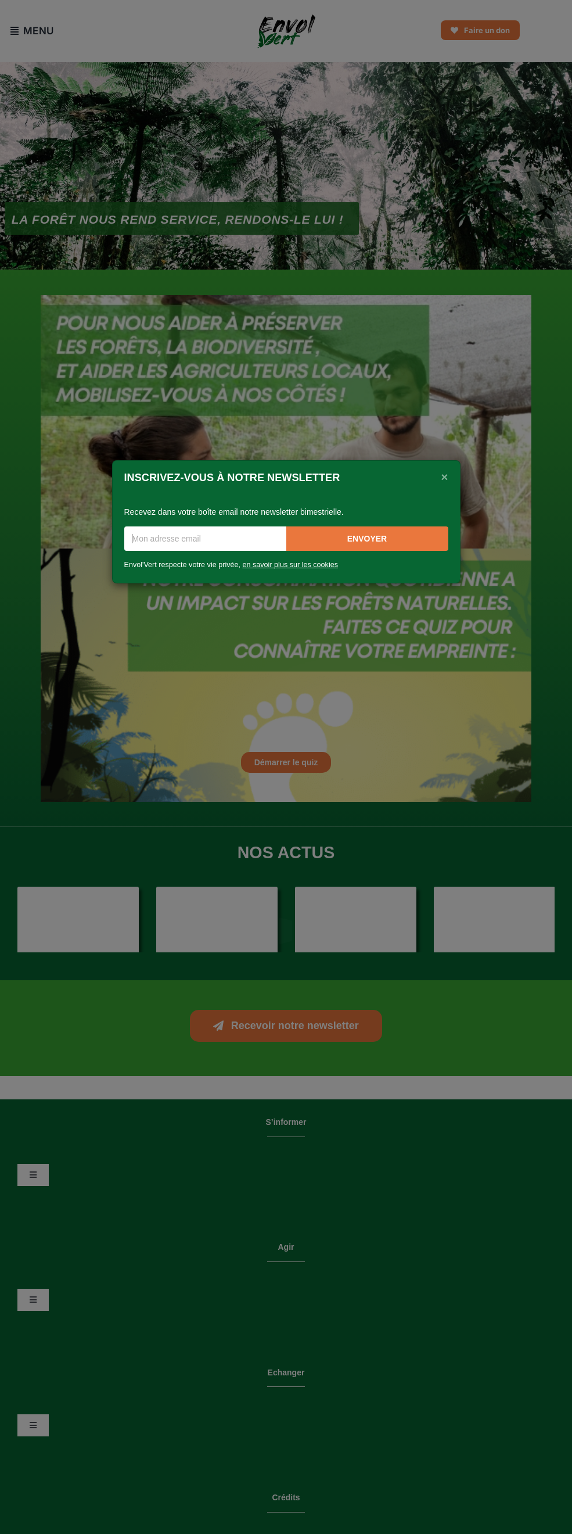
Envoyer (367, 538)
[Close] (444, 476)
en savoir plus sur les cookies (291, 565)
